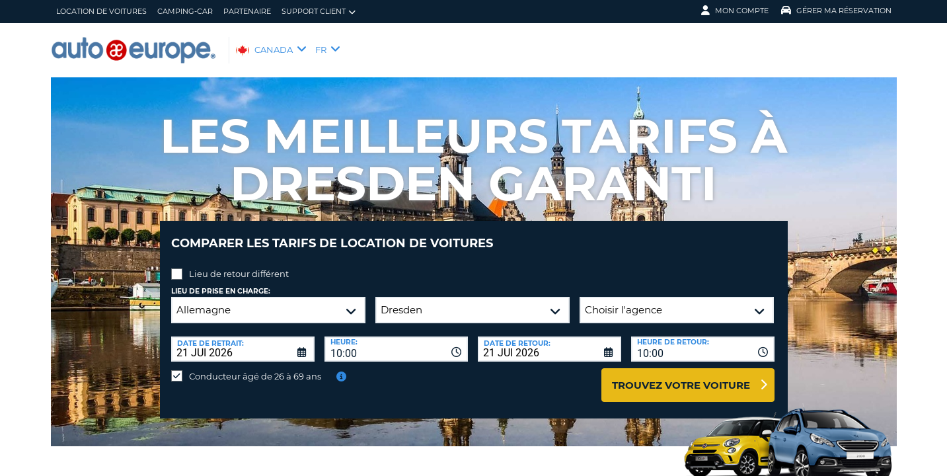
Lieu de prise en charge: (220, 281)
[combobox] (396, 339)
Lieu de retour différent (239, 263)
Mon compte (735, 10)
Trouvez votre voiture (681, 375)
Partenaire (247, 11)
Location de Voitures (101, 11)
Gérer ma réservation (836, 10)
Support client (319, 11)
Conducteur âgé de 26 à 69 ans (255, 366)
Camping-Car (185, 11)
